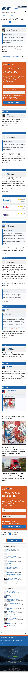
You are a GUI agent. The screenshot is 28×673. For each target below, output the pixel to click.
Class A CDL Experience (9, 89)
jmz (8, 225)
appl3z (8, 575)
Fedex (3, 283)
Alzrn (8, 550)
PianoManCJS (10, 608)
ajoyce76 (9, 554)
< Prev (2, 22)
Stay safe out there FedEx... (13, 581)
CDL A (5, 99)
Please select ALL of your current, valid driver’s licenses (12, 96)
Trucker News (13, 651)
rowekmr (4, 127)
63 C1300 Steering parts (12, 618)
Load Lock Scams (11, 625)
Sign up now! (14, 540)
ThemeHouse (22, 670)
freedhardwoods (11, 600)
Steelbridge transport (12, 556)
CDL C (18, 99)
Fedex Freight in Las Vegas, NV (14, 574)
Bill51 (8, 583)
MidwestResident (6, 56)
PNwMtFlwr (5, 340)
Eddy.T (8, 616)
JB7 (8, 612)
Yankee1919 (10, 557)
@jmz (11, 371)
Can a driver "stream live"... (13, 567)
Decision (9, 560)
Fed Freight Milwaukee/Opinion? (14, 571)
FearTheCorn (10, 627)
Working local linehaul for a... (13, 578)
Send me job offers (14, 102)
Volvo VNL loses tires (12, 611)
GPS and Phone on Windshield (13, 607)
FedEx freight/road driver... (13, 549)
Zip (4, 84)
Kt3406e (9, 622)
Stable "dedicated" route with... (14, 563)
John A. (9, 114)
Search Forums (5, 12)
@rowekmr (8, 353)
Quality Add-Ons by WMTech (14, 669)
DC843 (8, 565)
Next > (15, 22)
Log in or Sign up (22, 6)
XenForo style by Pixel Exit (14, 668)
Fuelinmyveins (11, 29)
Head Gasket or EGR (11, 614)
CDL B (12, 99)
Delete (8, 595)
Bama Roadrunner (15, 56)
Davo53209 (9, 572)
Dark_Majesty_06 (11, 579)
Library (13, 654)
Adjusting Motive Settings (13, 599)
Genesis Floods (10, 568)
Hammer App (13, 659)
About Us (13, 649)
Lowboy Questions (11, 591)
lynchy (8, 623)
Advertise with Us (13, 656)
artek (8, 136)
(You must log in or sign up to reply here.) (9, 532)
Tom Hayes (9, 619)
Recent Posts (13, 12)
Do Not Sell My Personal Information (13, 662)
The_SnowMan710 (11, 592)
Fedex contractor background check (15, 552)
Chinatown (9, 604)
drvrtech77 (9, 596)
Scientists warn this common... (14, 603)
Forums (15, 8)
